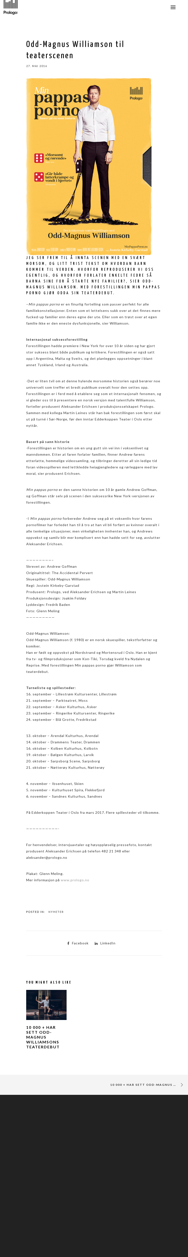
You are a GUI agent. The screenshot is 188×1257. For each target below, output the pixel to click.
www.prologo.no (75, 880)
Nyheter (56, 911)
